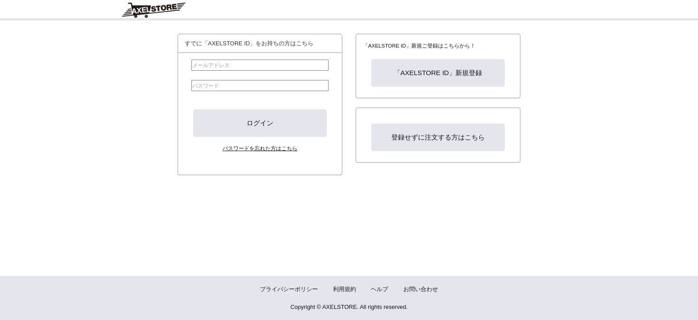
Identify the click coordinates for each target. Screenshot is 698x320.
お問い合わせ (420, 289)
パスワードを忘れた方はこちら (260, 148)
